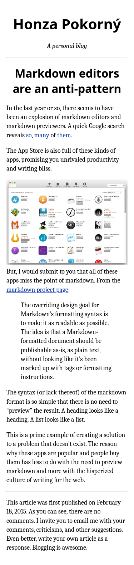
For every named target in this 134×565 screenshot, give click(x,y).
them (64, 135)
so (29, 135)
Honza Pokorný (67, 24)
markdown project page (37, 290)
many (41, 135)
